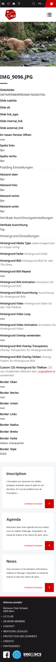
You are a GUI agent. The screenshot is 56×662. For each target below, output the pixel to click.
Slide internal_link (11, 121)
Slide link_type (9, 114)
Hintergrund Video (26, 305)
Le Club (8, 616)
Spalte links (7, 145)
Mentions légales (15, 631)
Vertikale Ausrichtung (13, 225)
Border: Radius (9, 425)
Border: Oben (8, 382)
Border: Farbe (8, 438)
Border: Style (8, 449)
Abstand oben (9, 174)
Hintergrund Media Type (27, 245)
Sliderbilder (7, 90)
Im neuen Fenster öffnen (15, 135)
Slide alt (5, 107)
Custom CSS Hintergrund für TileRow (27, 371)
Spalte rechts (8, 156)
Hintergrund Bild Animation (26, 284)
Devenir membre (14, 621)
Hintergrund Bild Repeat (15, 271)
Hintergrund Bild (26, 262)
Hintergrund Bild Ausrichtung (27, 294)
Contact (9, 626)
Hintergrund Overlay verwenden (20, 335)
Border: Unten (9, 403)
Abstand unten (9, 206)
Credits (8, 641)
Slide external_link (11, 128)
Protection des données (20, 636)
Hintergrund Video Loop (15, 314)
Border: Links (8, 414)
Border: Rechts (9, 393)
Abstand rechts (9, 196)
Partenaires (11, 646)
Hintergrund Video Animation (28, 326)
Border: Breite (9, 431)
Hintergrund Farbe (23, 254)
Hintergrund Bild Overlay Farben (25, 358)
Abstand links (8, 185)
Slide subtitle (8, 100)
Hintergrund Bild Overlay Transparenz (26, 348)
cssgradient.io (46, 371)
